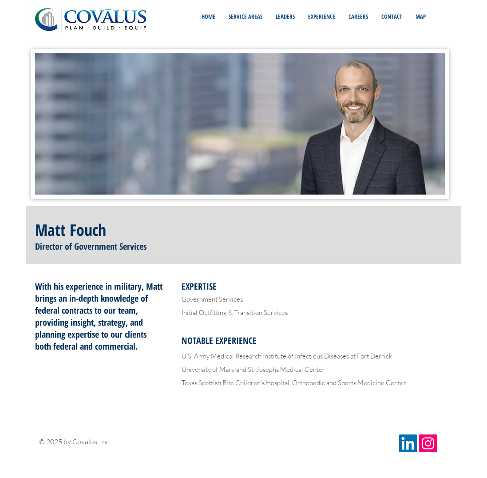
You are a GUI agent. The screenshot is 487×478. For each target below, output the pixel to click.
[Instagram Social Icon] (428, 443)
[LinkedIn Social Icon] (408, 443)
